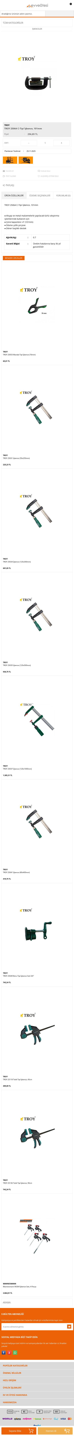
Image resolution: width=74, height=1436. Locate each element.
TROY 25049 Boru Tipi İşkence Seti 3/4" (18, 976)
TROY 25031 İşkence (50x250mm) (16, 458)
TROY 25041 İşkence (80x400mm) (16, 872)
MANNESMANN (9, 1283)
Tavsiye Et (10, 171)
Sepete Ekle (21, 1431)
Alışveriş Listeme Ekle (50, 176)
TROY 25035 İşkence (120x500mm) (17, 665)
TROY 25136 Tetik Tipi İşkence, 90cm (17, 1183)
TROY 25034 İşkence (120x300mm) (17, 562)
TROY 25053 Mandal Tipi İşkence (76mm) (19, 355)
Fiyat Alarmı (11, 176)
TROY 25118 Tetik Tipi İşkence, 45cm (17, 1079)
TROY (7, 125)
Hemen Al (58, 1431)
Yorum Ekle (45, 171)
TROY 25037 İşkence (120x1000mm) (17, 769)
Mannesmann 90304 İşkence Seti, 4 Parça (19, 1287)
